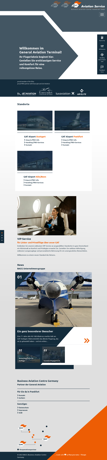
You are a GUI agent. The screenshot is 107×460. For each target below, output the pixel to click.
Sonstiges (22, 403)
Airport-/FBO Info (32, 140)
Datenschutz (24, 407)
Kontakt (29, 145)
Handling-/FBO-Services (35, 142)
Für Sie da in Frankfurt (28, 391)
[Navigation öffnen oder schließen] (102, 14)
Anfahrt (22, 398)
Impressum (23, 410)
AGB (20, 413)
